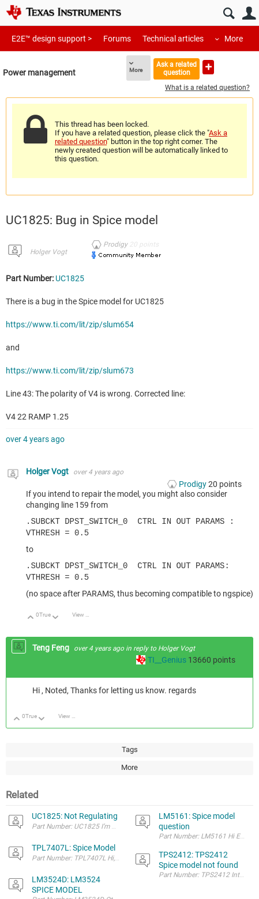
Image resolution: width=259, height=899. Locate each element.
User (249, 13)
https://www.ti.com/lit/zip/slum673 (70, 370)
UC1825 (69, 278)
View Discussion (85, 612)
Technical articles (173, 38)
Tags (130, 747)
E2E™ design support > (52, 38)
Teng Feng (51, 645)
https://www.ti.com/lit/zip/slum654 (70, 324)
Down (56, 616)
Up (31, 616)
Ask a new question (208, 67)
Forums (117, 38)
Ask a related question (176, 68)
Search (229, 13)
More (233, 38)
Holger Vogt (48, 252)
